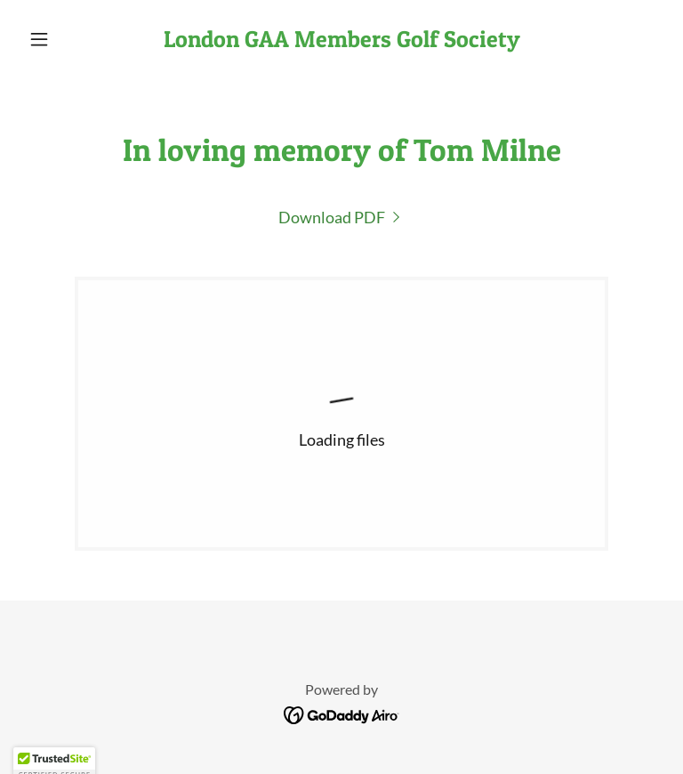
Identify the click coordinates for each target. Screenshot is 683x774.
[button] (69, 39)
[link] (341, 41)
